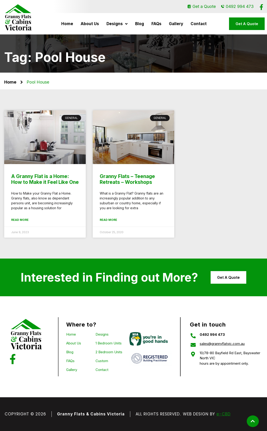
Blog (139, 23)
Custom (102, 361)
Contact (199, 23)
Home (67, 23)
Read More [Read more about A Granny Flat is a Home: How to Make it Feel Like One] (20, 220)
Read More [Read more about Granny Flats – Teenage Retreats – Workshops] (108, 220)
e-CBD (223, 414)
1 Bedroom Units (109, 343)
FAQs (156, 23)
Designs (117, 24)
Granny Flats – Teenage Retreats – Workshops (127, 179)
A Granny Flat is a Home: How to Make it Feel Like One (45, 179)
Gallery (176, 23)
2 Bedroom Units (109, 352)
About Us (90, 23)
